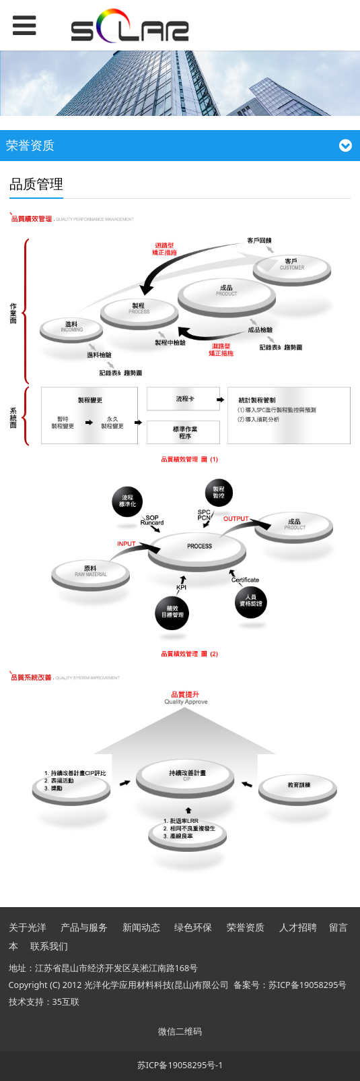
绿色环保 (193, 927)
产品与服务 (84, 927)
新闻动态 (141, 927)
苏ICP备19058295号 (307, 985)
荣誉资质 (245, 927)
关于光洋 (27, 927)
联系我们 (49, 945)
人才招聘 (298, 927)
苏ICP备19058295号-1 (180, 1065)
